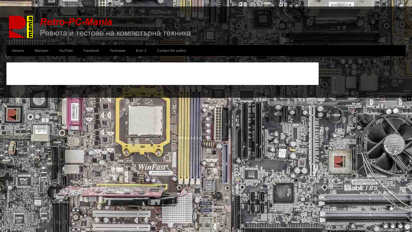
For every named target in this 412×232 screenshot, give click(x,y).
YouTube (66, 50)
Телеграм (117, 50)
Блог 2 (141, 50)
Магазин (41, 50)
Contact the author (171, 50)
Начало (18, 50)
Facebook (91, 50)
